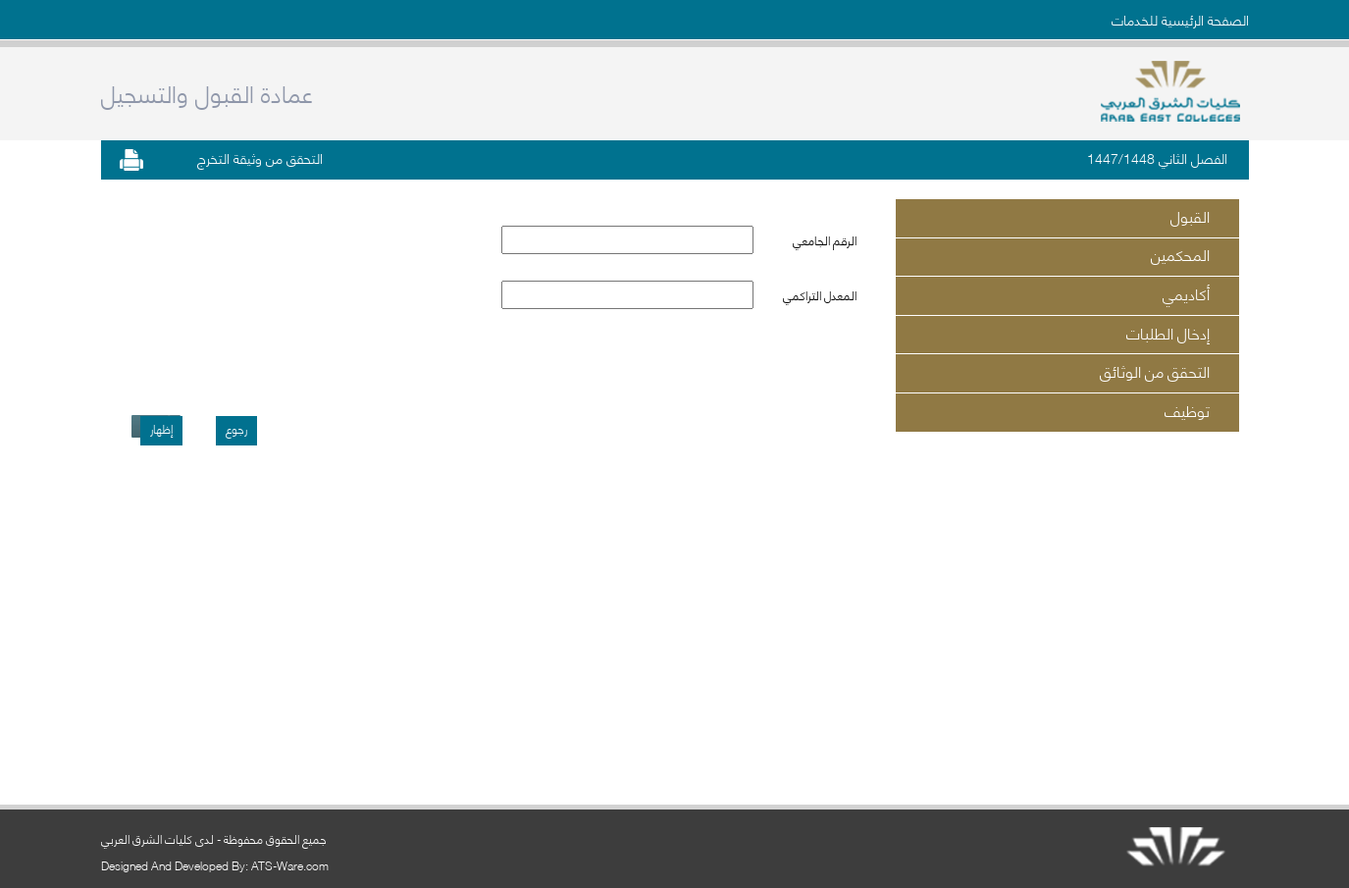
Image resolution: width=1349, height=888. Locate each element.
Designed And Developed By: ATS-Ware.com (215, 865)
